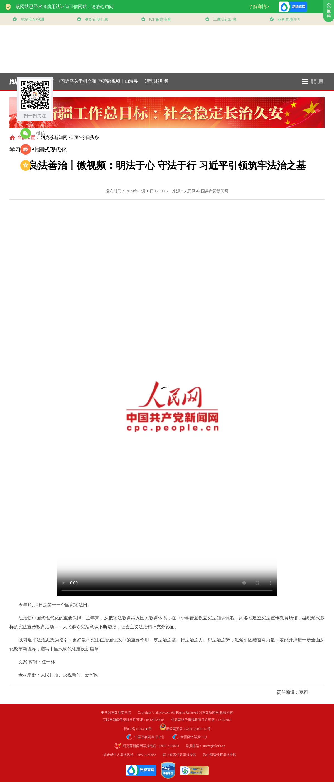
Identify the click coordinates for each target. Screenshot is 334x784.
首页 (74, 137)
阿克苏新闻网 (54, 137)
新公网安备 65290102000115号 (184, 729)
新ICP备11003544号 (141, 729)
